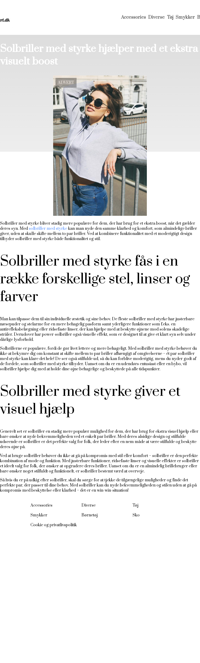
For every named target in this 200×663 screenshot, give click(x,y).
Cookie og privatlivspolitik (53, 525)
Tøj (170, 17)
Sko (136, 515)
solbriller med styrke (48, 228)
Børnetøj (89, 515)
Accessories (133, 17)
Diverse (156, 17)
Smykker (185, 17)
